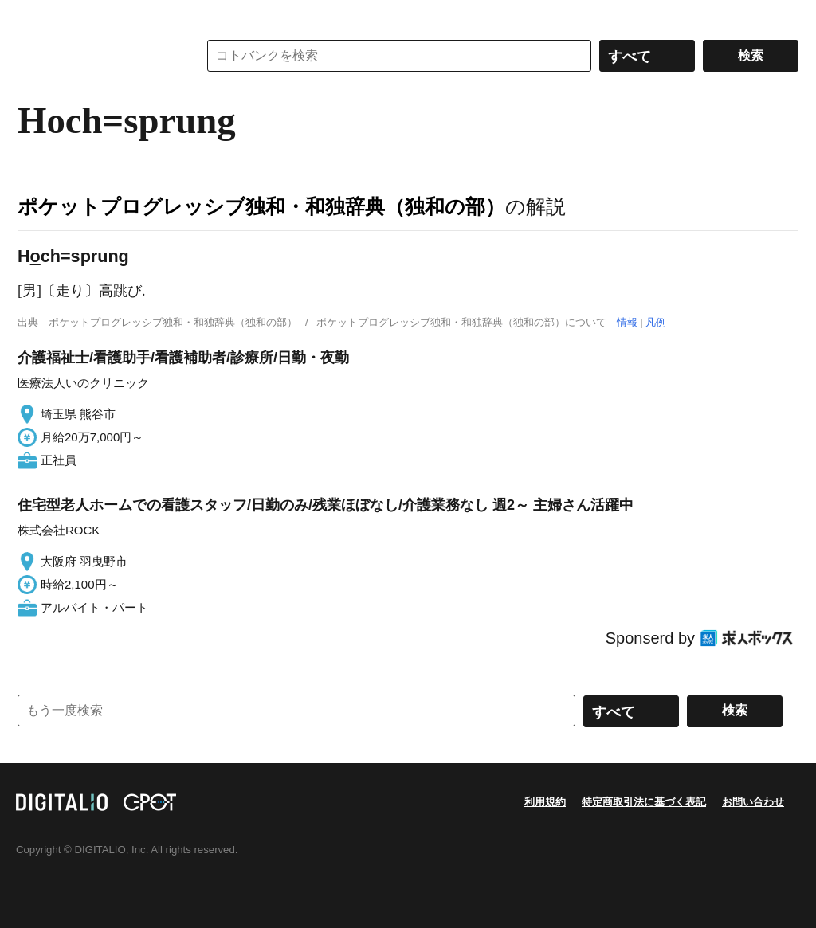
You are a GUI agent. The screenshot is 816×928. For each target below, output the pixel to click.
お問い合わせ (753, 802)
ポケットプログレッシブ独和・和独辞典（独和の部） (261, 206)
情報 (627, 322)
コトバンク (96, 56)
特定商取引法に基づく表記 (644, 802)
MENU (33, 16)
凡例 (655, 322)
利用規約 (545, 802)
